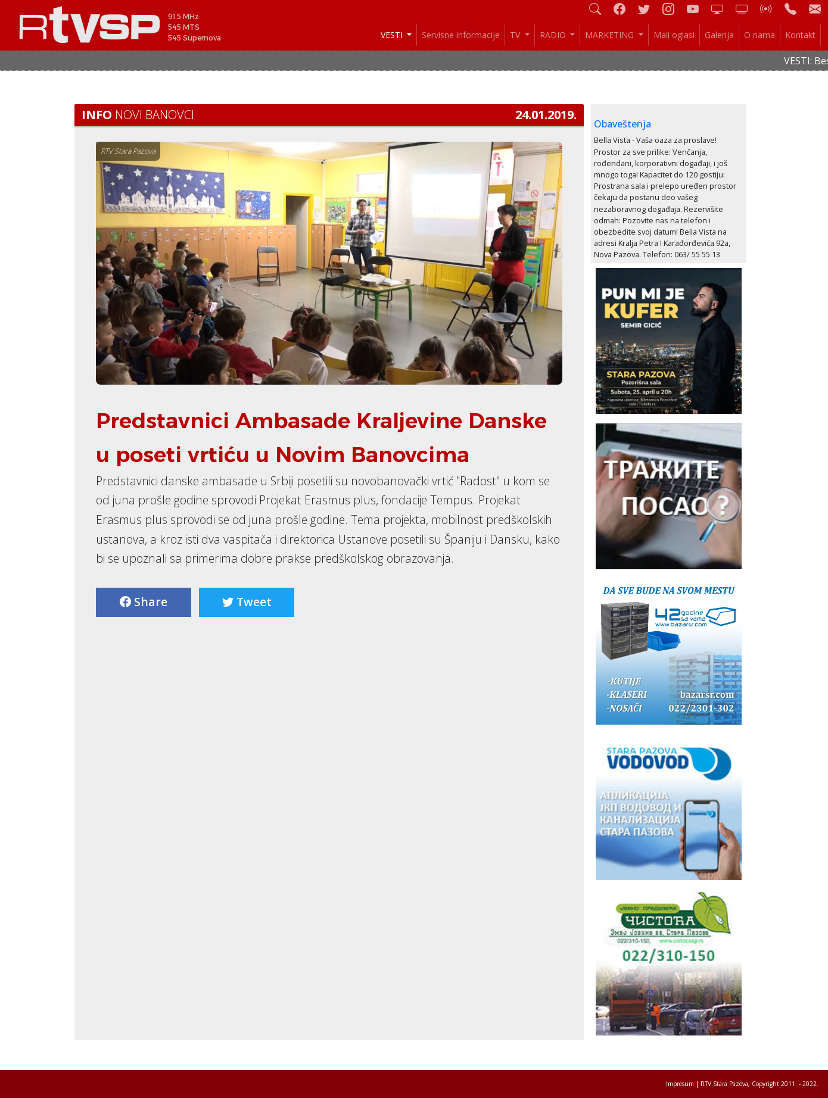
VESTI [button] (393, 34)
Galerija (719, 34)
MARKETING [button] (610, 34)
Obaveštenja (622, 123)
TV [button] (516, 34)
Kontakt (800, 34)
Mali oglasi (674, 34)
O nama (759, 34)
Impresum (680, 1084)
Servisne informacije (461, 34)
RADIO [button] (554, 34)
